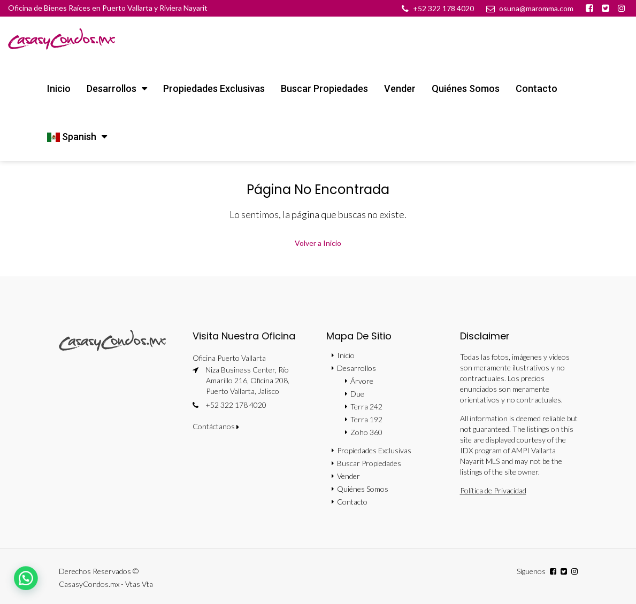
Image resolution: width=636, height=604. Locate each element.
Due (357, 393)
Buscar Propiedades (324, 88)
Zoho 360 (366, 432)
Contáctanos (216, 426)
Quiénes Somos (466, 88)
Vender (400, 88)
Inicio (59, 88)
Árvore (361, 380)
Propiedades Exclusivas (214, 88)
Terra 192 (366, 419)
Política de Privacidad (493, 490)
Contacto (536, 88)
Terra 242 (366, 406)
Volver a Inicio (318, 242)
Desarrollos (111, 88)
